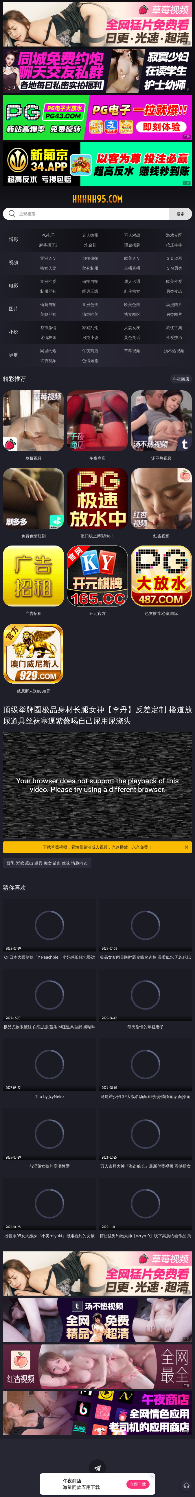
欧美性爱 (174, 281)
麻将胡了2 (48, 245)
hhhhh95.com (97, 199)
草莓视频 (132, 350)
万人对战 (132, 235)
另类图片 (174, 314)
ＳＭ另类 (174, 268)
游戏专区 (174, 235)
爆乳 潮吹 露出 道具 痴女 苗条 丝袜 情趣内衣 (47, 863)
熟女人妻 (48, 268)
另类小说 (90, 337)
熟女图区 (132, 314)
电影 (13, 285)
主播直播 (132, 268)
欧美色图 (132, 304)
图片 (13, 308)
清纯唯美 (90, 314)
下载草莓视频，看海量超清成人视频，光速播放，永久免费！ (116, 847)
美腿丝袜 (48, 314)
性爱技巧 (174, 337)
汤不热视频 (174, 350)
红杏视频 (48, 360)
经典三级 (90, 291)
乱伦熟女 (132, 291)
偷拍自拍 (90, 281)
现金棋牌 (132, 245)
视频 (13, 262)
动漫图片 (174, 304)
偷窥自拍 (48, 304)
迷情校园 (48, 337)
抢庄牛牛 (174, 245)
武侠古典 (174, 327)
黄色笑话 (132, 337)
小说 (13, 332)
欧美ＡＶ (132, 258)
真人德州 (90, 235)
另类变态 (174, 291)
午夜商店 (90, 350)
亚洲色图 (90, 304)
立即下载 (138, 1484)
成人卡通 (132, 281)
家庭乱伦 (90, 327)
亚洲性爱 (48, 281)
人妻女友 (132, 327)
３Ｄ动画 (174, 258)
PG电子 (48, 235)
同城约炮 (48, 350)
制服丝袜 (48, 291)
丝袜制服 (90, 268)
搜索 (180, 213)
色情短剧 (90, 360)
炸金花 (90, 245)
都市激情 (48, 327)
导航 (13, 355)
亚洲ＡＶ (48, 258)
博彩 (13, 239)
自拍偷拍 (90, 258)
